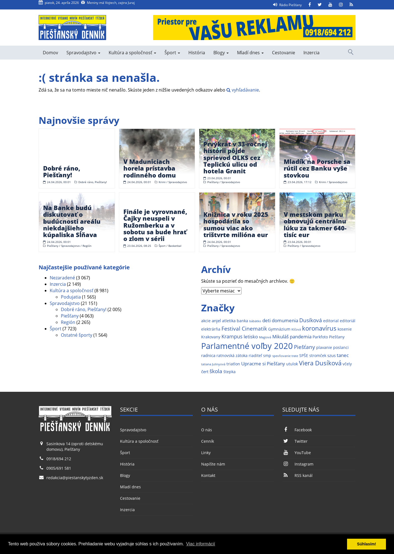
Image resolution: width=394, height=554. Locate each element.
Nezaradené (62, 278)
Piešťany (70, 316)
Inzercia (311, 53)
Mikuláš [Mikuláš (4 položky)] (280, 336)
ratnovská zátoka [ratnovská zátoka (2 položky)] (232, 355)
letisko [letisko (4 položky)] (251, 336)
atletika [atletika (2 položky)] (229, 320)
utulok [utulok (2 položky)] (292, 363)
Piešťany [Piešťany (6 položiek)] (304, 347)
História (196, 53)
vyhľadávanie (242, 90)
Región (68, 322)
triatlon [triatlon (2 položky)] (233, 363)
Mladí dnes (250, 53)
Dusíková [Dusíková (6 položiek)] (310, 320)
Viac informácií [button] (200, 543)
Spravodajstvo (83, 53)
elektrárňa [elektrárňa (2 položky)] (210, 329)
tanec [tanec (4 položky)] (343, 355)
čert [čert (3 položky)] (204, 372)
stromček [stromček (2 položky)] (317, 355)
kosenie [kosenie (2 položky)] (345, 329)
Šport (172, 53)
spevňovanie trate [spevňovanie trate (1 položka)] (285, 356)
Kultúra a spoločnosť (132, 53)
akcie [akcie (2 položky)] (206, 320)
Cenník (207, 441)
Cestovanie (283, 53)
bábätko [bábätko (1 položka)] (255, 321)
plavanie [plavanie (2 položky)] (324, 347)
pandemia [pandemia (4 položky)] (300, 336)
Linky (206, 452)
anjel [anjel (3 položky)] (216, 321)
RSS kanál (297, 475)
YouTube (296, 452)
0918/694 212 (58, 458)
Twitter (294, 441)
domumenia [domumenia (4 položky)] (285, 320)
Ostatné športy (76, 335)
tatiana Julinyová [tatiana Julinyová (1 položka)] (213, 364)
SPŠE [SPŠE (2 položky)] (303, 355)
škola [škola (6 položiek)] (216, 371)
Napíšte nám (213, 464)
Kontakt (208, 475)
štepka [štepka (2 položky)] (229, 371)
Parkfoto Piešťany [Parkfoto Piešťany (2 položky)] (329, 336)
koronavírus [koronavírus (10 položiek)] (319, 328)
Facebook (296, 429)
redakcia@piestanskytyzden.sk (74, 477)
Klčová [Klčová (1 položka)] (296, 329)
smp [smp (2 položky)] (267, 355)
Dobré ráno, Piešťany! (83, 309)
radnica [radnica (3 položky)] (208, 355)
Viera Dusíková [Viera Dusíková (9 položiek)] (320, 363)
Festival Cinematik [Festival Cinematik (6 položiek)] (244, 328)
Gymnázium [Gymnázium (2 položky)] (279, 329)
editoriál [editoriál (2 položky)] (347, 320)
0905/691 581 (58, 468)
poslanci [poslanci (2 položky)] (341, 347)
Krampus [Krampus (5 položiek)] (232, 336)
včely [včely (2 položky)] (347, 363)
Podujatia (71, 297)
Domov (50, 53)
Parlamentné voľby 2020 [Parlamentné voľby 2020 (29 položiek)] (247, 345)
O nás (206, 429)
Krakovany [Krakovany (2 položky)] (210, 336)
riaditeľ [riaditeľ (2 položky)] (255, 355)
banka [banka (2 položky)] (242, 320)
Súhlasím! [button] (366, 544)
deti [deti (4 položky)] (266, 320)
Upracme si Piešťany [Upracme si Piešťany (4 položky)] (263, 363)
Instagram (297, 464)
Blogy (221, 53)
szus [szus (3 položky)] (331, 355)
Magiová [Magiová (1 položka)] (265, 337)
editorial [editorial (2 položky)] (331, 320)
